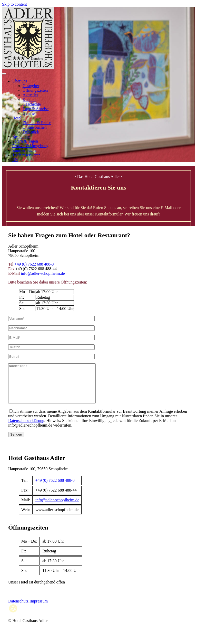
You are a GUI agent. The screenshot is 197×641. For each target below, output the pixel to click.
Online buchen (35, 127)
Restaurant (21, 136)
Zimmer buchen (25, 150)
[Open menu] (4, 73)
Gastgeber (31, 85)
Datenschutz (18, 609)
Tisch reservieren (26, 155)
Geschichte (32, 104)
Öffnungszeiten (35, 90)
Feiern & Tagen (25, 141)
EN (15, 159)
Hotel (17, 118)
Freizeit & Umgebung (30, 146)
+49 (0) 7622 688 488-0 (34, 264)
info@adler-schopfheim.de (43, 273)
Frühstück (31, 132)
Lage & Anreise (35, 109)
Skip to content (14, 4)
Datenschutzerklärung (26, 428)
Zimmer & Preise (37, 122)
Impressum (38, 609)
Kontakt (29, 99)
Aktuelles (30, 95)
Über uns (19, 81)
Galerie (29, 113)
